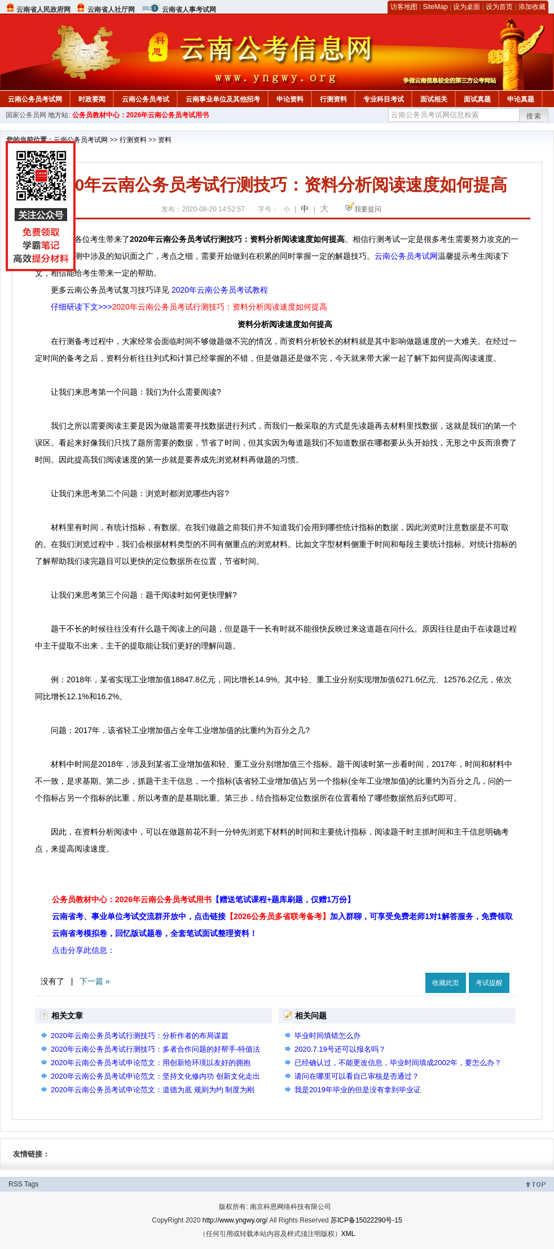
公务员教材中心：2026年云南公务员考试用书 (140, 115)
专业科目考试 (383, 99)
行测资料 (333, 99)
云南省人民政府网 (43, 10)
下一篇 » (95, 981)
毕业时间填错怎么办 (327, 1035)
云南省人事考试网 (189, 10)
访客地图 (403, 7)
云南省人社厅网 (111, 10)
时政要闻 (91, 99)
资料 (165, 140)
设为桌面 (466, 7)
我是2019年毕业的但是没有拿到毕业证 (357, 1089)
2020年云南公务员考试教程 (220, 289)
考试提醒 (489, 983)
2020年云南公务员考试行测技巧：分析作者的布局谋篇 (139, 1035)
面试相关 (433, 99)
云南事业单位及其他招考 (223, 99)
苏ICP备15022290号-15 (366, 1220)
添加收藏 (532, 7)
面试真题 (477, 99)
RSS (15, 1184)
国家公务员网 (26, 115)
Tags (31, 1184)
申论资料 (290, 99)
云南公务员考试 (145, 99)
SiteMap (435, 7)
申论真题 (520, 99)
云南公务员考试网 (35, 99)
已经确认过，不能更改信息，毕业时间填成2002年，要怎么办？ (398, 1062)
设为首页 (499, 7)
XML (348, 1234)
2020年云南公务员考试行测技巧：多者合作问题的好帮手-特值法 (155, 1049)
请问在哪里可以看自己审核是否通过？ (356, 1076)
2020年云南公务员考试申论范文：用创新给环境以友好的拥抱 (150, 1062)
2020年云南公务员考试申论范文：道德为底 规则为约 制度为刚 (152, 1089)
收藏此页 (445, 983)
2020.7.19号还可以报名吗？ (340, 1049)
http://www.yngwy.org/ (235, 1220)
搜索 (534, 116)
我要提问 (367, 209)
